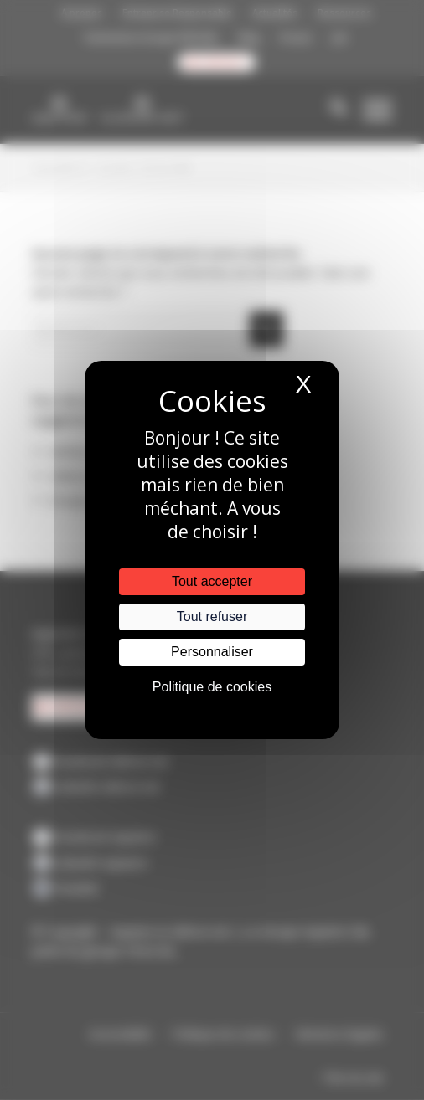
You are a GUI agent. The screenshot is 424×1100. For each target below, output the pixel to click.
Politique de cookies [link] (212, 687)
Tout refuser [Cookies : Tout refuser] (212, 616)
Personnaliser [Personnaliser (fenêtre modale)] (212, 652)
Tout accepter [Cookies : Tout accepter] (212, 581)
